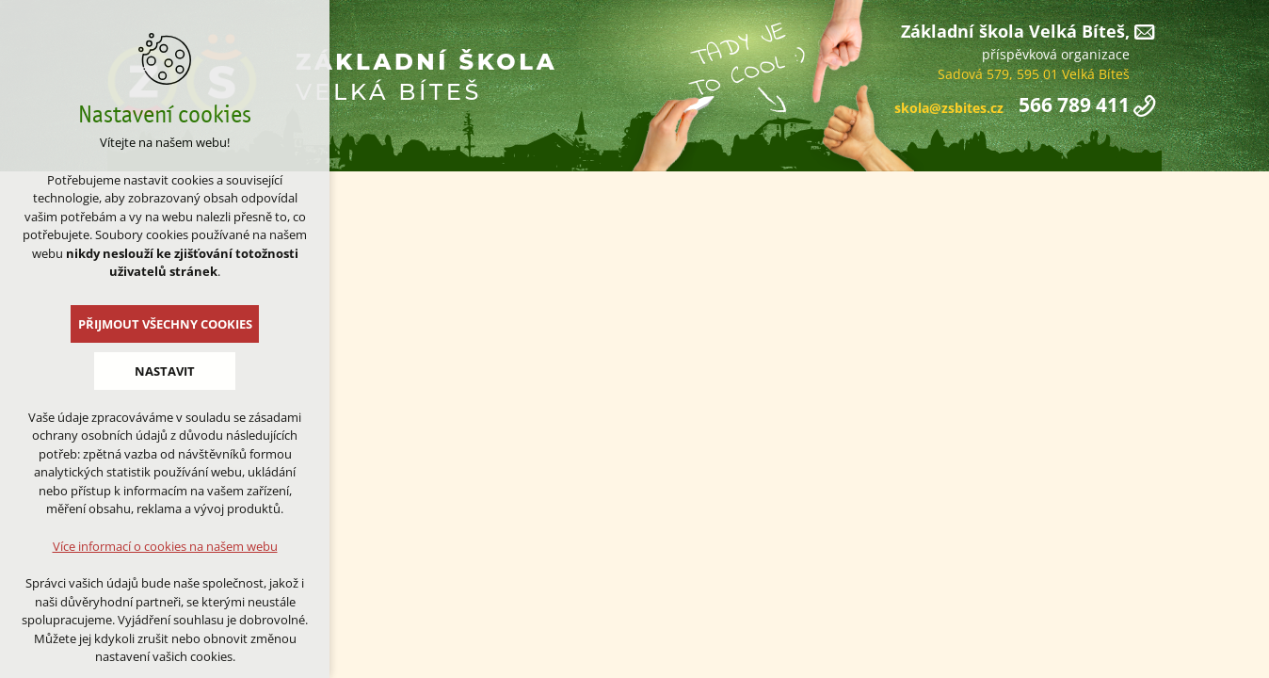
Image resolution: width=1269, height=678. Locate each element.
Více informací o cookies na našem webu (165, 546)
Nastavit (165, 371)
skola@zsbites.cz (949, 108)
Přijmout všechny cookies (165, 323)
